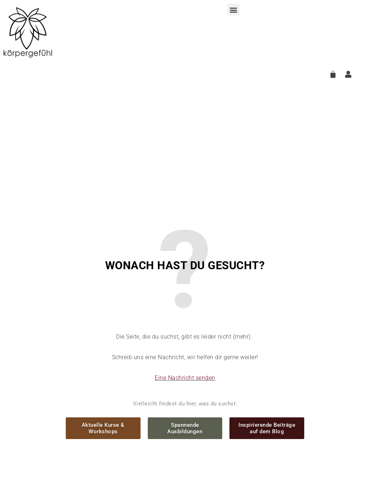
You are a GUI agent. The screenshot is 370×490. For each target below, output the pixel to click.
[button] (233, 10)
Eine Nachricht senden (185, 377)
